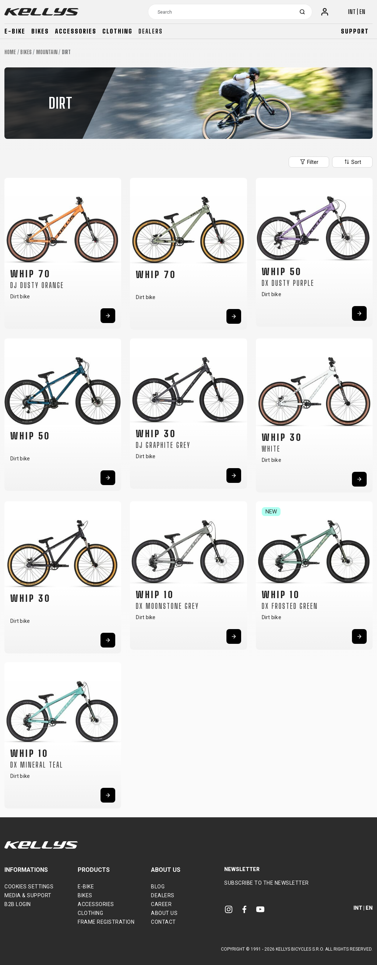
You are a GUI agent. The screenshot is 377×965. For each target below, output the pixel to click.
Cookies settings (28, 886)
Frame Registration (106, 922)
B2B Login (17, 904)
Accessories (75, 31)
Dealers (150, 31)
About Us (164, 913)
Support (355, 31)
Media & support (28, 895)
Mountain (46, 52)
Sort (352, 161)
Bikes (40, 31)
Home (10, 52)
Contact (163, 922)
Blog (158, 886)
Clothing (117, 31)
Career (161, 904)
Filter (308, 161)
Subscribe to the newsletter (266, 883)
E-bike (14, 31)
